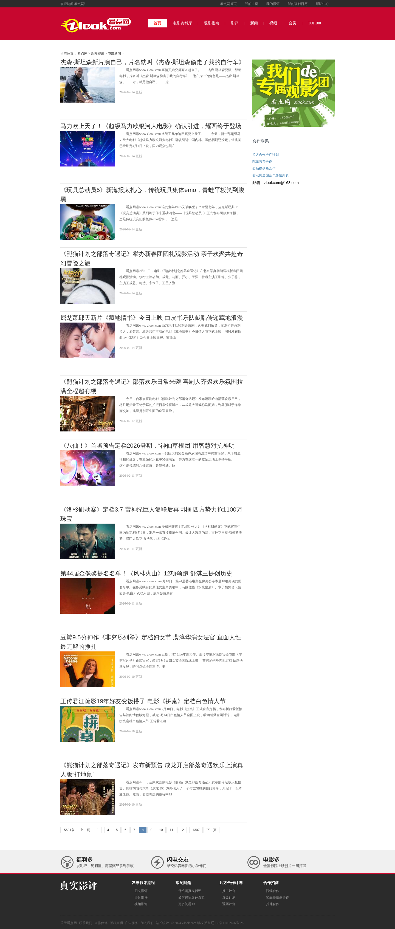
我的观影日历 (297, 4)
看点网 (83, 53)
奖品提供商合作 (277, 897)
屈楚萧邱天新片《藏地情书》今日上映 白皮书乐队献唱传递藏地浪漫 (151, 317)
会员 (292, 23)
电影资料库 (182, 23)
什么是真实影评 (189, 891)
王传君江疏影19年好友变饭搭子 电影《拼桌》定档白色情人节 (143, 701)
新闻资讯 (97, 53)
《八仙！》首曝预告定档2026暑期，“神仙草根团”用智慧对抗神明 (147, 445)
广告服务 (131, 923)
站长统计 (162, 923)
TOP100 (314, 23)
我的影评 (273, 4)
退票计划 (228, 904)
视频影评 (141, 904)
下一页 (211, 830)
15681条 (68, 830)
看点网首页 (228, 4)
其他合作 (272, 904)
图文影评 (141, 891)
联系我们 (85, 923)
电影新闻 (114, 53)
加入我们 (147, 923)
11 (171, 830)
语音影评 (141, 897)
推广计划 (228, 891)
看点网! (79, 4)
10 (161, 830)
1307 (196, 830)
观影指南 (211, 23)
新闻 (254, 23)
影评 (234, 23)
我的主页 (251, 4)
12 (182, 830)
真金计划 (228, 897)
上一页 (85, 830)
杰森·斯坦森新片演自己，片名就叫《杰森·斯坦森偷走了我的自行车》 (152, 62)
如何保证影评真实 (191, 897)
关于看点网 (68, 923)
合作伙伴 (101, 923)
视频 (273, 23)
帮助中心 (322, 4)
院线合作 (272, 891)
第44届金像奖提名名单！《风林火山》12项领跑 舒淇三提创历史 (146, 573)
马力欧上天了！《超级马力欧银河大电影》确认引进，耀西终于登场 (150, 126)
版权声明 (116, 923)
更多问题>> (186, 904)
